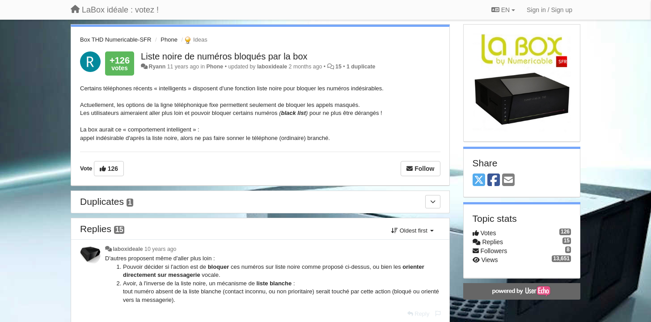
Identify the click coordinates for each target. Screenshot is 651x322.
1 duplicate (361, 67)
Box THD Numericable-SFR (115, 39)
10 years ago (160, 249)
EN (503, 9)
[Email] (508, 180)
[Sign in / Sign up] (549, 9)
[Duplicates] (432, 201)
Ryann (157, 67)
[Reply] (418, 313)
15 (338, 67)
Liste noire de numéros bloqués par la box (224, 56)
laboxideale (272, 67)
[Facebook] (493, 180)
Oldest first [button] (412, 230)
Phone (169, 39)
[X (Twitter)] (479, 180)
